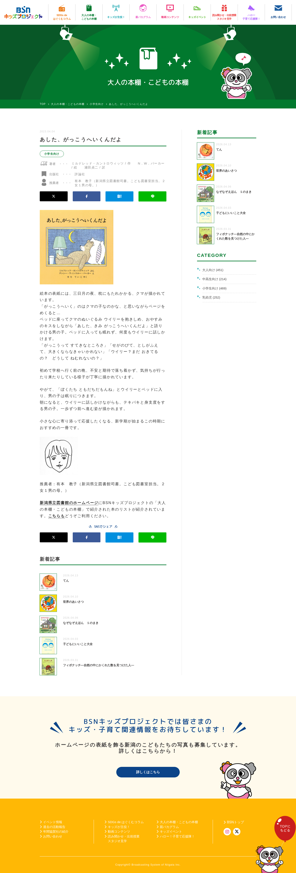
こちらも (56, 516)
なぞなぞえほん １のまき (81, 623)
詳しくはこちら (148, 772)
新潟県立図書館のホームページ (69, 503)
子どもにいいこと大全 (78, 644)
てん (66, 580)
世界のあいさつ (73, 601)
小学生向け (51, 153)
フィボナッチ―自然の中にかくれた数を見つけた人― (98, 665)
